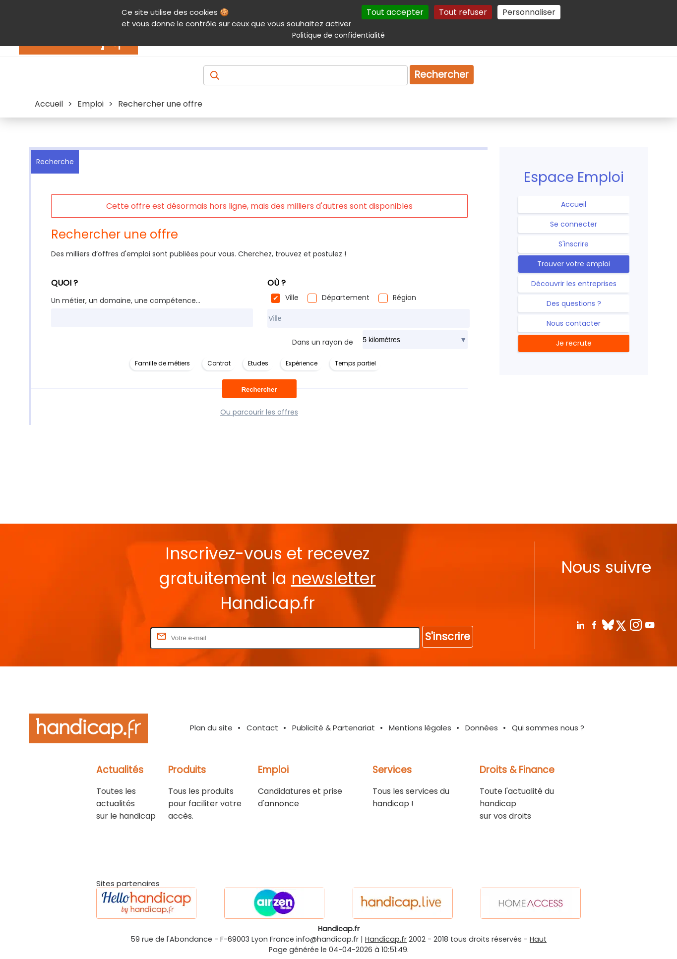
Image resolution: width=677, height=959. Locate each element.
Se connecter (573, 224)
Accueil (573, 204)
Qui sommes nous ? (548, 727)
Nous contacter (574, 323)
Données (481, 727)
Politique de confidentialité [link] (338, 35)
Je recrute (574, 343)
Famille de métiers (162, 363)
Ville (292, 297)
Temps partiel (355, 363)
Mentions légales (420, 727)
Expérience (301, 363)
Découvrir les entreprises (573, 284)
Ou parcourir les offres (259, 412)
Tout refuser (463, 12)
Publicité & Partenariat (333, 727)
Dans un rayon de (322, 342)
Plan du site (211, 727)
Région (404, 297)
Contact (262, 727)
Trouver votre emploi (573, 264)
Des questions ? (574, 303)
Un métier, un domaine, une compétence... (125, 300)
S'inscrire (573, 244)
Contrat (219, 363)
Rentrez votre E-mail (108, 637)
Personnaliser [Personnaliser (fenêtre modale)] (528, 12)
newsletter (333, 578)
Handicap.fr (386, 939)
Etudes (258, 363)
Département (345, 297)
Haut (538, 939)
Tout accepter (395, 12)
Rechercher (442, 74)
